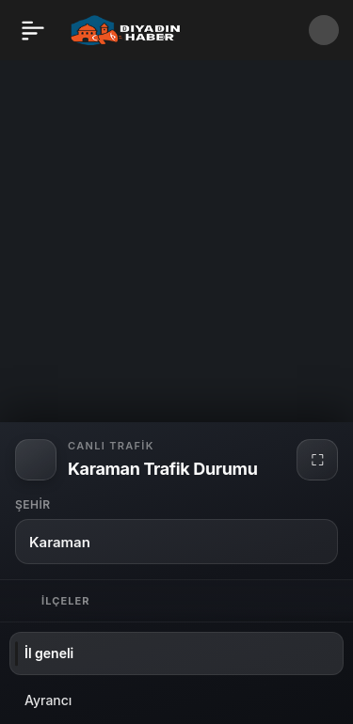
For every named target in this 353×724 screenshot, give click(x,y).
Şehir (33, 504)
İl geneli (48, 653)
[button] (324, 30)
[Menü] (33, 30)
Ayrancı (48, 700)
